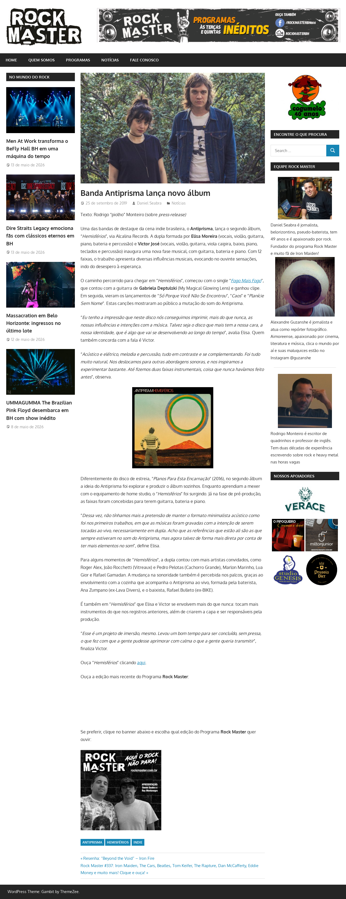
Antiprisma (92, 842)
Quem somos (41, 60)
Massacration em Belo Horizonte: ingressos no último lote (33, 321)
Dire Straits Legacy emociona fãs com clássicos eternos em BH (40, 234)
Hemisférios (118, 842)
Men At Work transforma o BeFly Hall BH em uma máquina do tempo (37, 148)
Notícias (110, 60)
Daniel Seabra (149, 203)
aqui (141, 662)
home (11, 60)
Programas (78, 60)
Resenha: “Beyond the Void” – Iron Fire (118, 858)
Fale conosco (144, 60)
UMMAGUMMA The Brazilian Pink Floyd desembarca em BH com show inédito (39, 407)
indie (138, 842)
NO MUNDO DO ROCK (29, 77)
